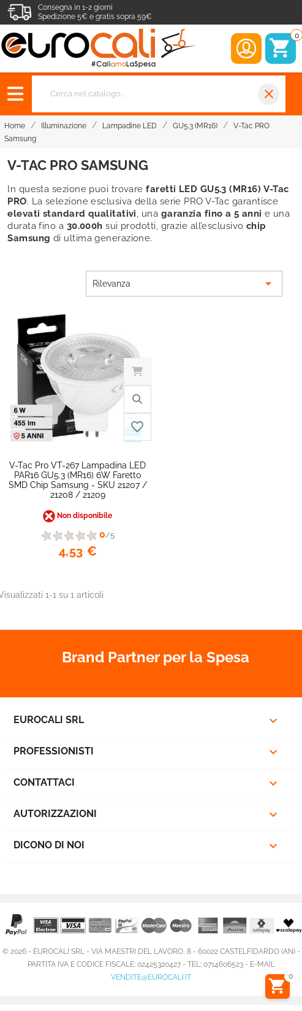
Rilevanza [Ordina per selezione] (184, 283)
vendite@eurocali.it (151, 977)
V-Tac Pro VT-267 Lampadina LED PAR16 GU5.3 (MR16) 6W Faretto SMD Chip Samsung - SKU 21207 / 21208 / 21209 (78, 480)
